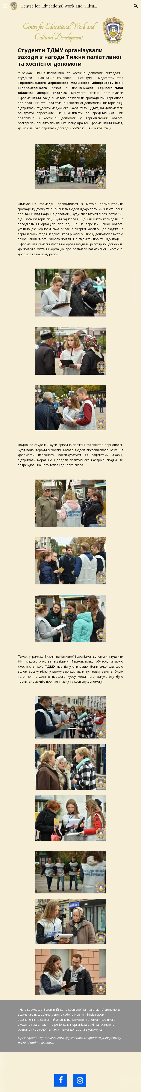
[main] (70, 89)
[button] (5, 6)
